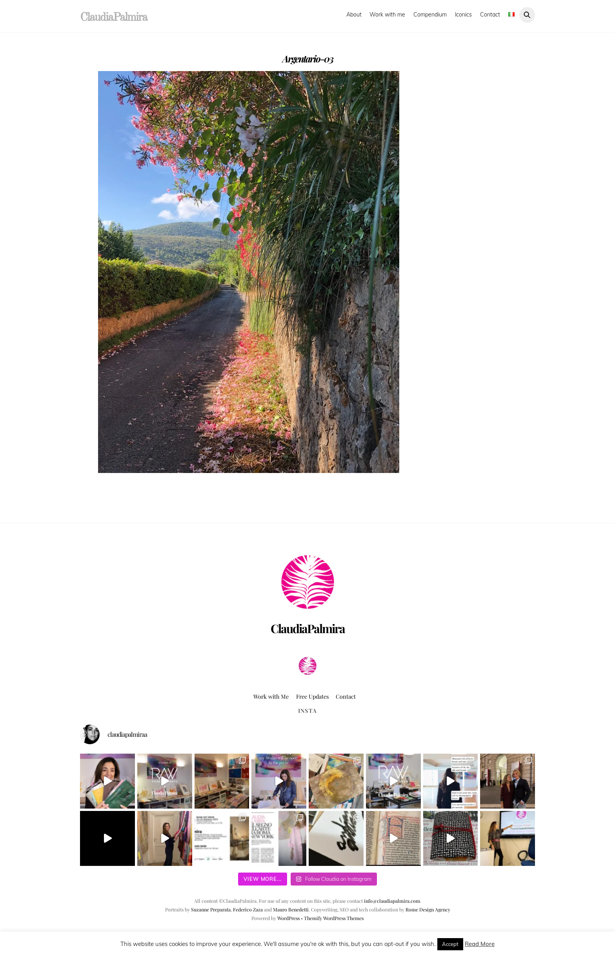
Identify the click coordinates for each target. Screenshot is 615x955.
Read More (480, 944)
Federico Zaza (248, 909)
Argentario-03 (307, 58)
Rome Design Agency (428, 909)
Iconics (463, 14)
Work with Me (271, 696)
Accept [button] (450, 944)
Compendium (430, 14)
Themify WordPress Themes (334, 918)
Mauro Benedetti (291, 909)
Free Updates (312, 696)
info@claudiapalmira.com (392, 901)
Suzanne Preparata (211, 909)
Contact (490, 14)
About (354, 14)
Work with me (387, 14)
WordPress (288, 918)
